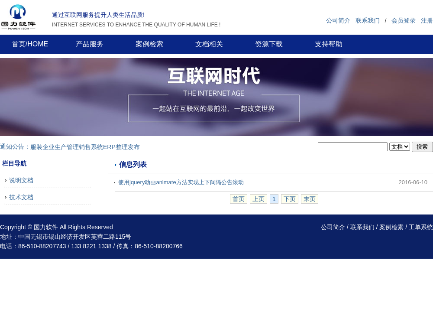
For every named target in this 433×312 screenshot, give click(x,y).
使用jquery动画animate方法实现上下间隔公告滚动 (181, 182)
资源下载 (269, 44)
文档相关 (209, 44)
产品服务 (89, 44)
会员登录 (403, 20)
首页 (239, 198)
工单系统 (421, 227)
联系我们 (367, 20)
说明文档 (21, 180)
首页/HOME (30, 44)
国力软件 (46, 227)
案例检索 (149, 44)
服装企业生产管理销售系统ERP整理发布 (85, 146)
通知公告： (15, 146)
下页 (290, 198)
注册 (427, 20)
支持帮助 (329, 44)
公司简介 (338, 20)
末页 (310, 198)
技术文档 (21, 197)
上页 (258, 198)
